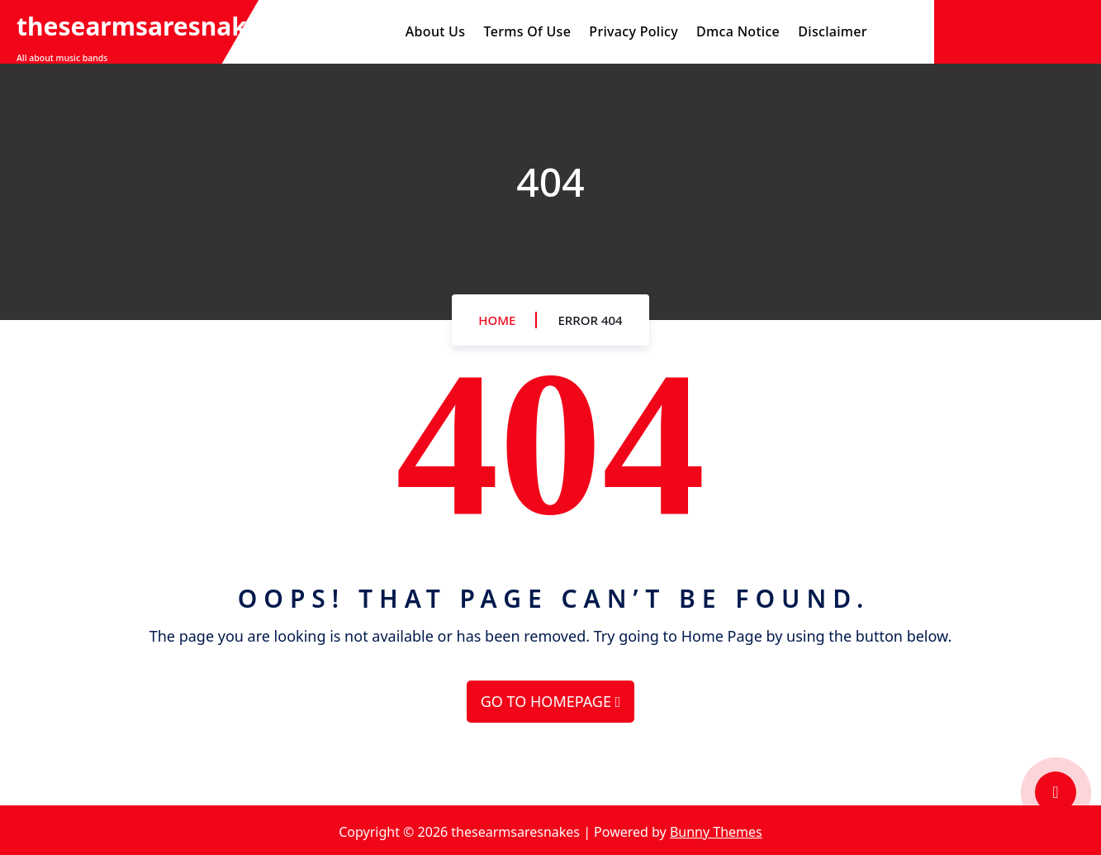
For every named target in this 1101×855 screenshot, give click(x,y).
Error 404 (590, 320)
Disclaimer (832, 31)
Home (496, 320)
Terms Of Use (527, 31)
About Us (435, 31)
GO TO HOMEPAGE (550, 701)
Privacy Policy (633, 31)
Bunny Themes (716, 832)
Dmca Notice (738, 31)
